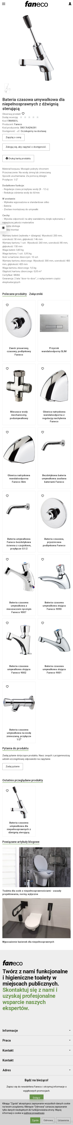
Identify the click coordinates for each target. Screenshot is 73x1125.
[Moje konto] (70, 4)
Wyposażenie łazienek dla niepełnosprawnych (28, 941)
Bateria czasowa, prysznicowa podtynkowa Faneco (54, 542)
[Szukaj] (11, 4)
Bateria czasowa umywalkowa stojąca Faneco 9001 (54, 669)
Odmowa (48, 1120)
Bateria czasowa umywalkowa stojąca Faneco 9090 (54, 606)
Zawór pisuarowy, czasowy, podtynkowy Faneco (19, 351)
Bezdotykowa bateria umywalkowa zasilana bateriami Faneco (54, 478)
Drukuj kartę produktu (18, 158)
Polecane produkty (14, 294)
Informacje (36, 1030)
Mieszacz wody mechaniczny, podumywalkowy (19, 415)
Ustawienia (63, 1120)
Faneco (18, 124)
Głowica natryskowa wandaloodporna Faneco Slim (19, 478)
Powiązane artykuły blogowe (20, 841)
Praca (36, 1040)
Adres (36, 1070)
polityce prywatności (34, 1113)
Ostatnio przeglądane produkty (22, 780)
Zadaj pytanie (13, 766)
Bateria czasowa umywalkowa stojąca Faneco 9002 (18, 669)
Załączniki (36, 294)
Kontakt (36, 1050)
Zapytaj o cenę (13, 137)
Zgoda (35, 1120)
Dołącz (36, 1097)
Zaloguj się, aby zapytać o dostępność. (26, 146)
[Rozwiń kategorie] (3, 4)
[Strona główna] (36, 4)
